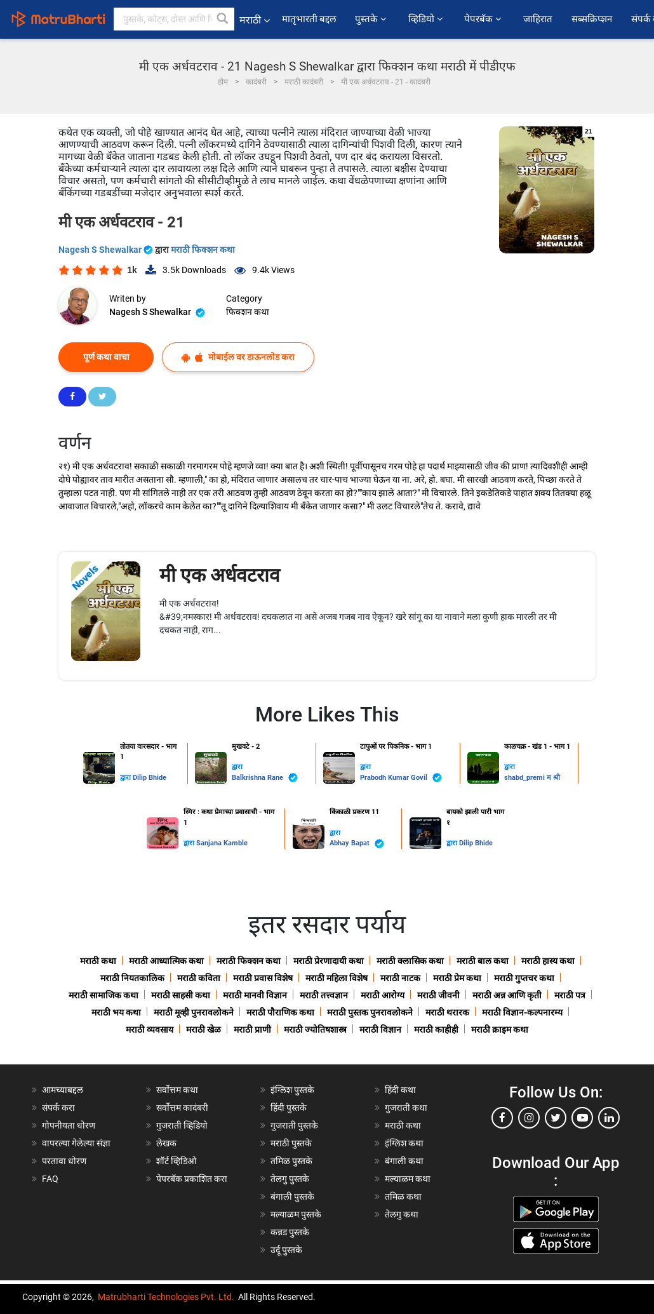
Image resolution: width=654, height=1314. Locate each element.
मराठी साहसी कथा (180, 995)
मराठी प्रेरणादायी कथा (328, 961)
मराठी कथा (98, 961)
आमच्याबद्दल (62, 1090)
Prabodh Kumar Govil (401, 777)
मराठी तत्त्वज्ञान (324, 995)
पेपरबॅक (484, 19)
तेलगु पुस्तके (289, 1179)
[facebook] (502, 1118)
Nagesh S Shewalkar (106, 250)
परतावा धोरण (65, 1161)
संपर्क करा (58, 1108)
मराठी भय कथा (116, 1012)
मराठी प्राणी (252, 1029)
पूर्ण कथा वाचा (106, 357)
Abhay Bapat (357, 843)
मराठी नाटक (400, 978)
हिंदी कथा (400, 1090)
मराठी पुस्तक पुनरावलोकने (370, 1012)
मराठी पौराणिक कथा (280, 1012)
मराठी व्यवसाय (149, 1029)
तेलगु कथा (401, 1214)
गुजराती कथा (406, 1108)
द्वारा (126, 778)
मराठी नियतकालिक (132, 978)
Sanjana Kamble (222, 843)
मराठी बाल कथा (483, 961)
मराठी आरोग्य (382, 995)
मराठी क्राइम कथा (499, 1029)
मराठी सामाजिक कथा (103, 995)
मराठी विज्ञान (380, 1029)
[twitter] (555, 1118)
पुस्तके (372, 19)
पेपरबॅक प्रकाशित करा (191, 1179)
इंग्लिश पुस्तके (292, 1090)
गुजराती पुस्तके (294, 1125)
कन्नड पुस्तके (289, 1232)
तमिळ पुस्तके (291, 1161)
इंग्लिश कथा (404, 1143)
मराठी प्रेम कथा (457, 978)
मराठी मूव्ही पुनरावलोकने (194, 1012)
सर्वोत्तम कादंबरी (182, 1108)
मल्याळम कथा (407, 1179)
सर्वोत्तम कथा (177, 1090)
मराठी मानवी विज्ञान (255, 995)
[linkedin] (609, 1118)
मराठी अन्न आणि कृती (507, 995)
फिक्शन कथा (247, 312)
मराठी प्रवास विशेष (263, 978)
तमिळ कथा (403, 1196)
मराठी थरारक (447, 1012)
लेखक (166, 1143)
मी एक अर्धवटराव (219, 575)
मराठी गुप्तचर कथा (524, 978)
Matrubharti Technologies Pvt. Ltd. (166, 1297)
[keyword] (174, 19)
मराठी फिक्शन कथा (203, 250)
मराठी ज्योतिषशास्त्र (315, 1029)
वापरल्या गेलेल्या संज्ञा (76, 1143)
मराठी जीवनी (438, 995)
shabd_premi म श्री (532, 778)
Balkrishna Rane (265, 777)
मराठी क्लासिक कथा (410, 961)
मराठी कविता (198, 978)
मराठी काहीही (436, 1029)
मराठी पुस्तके (291, 1143)
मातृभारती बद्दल (309, 19)
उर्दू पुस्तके (286, 1250)
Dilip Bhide (149, 778)
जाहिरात (537, 19)
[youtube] (582, 1118)
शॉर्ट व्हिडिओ (176, 1161)
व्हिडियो (426, 19)
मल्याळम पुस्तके (295, 1214)
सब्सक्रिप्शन (591, 19)
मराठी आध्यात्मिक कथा (166, 961)
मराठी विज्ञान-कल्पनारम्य (522, 1012)
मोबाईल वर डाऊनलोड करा (238, 357)
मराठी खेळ (203, 1029)
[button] (222, 19)
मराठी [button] (254, 20)
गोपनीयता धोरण (68, 1125)
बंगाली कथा (404, 1161)
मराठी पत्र (569, 995)
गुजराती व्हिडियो (182, 1125)
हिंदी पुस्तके (288, 1108)
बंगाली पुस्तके (292, 1196)
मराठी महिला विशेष (336, 978)
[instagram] (529, 1118)
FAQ (50, 1179)
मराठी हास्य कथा (548, 961)
